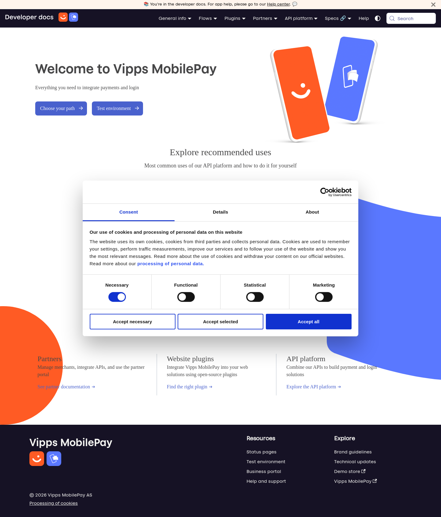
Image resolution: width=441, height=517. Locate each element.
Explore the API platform (313, 386)
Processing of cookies (53, 503)
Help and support (266, 481)
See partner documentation (66, 386)
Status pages (262, 452)
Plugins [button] (232, 18)
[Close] (433, 4)
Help (364, 18)
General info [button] (172, 18)
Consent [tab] (128, 212)
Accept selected (220, 321)
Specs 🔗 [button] (335, 18)
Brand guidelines (353, 452)
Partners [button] (262, 18)
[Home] (41, 18)
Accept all (308, 321)
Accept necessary (132, 321)
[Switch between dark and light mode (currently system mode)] (378, 18)
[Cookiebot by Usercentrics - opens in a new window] (325, 191)
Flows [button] (205, 18)
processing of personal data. (170, 263)
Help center (278, 4)
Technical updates (355, 461)
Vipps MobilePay (355, 481)
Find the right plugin (189, 386)
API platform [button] (299, 18)
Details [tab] (220, 212)
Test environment (118, 108)
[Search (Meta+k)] (411, 18)
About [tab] (312, 212)
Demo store (350, 471)
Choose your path (61, 108)
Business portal (264, 471)
